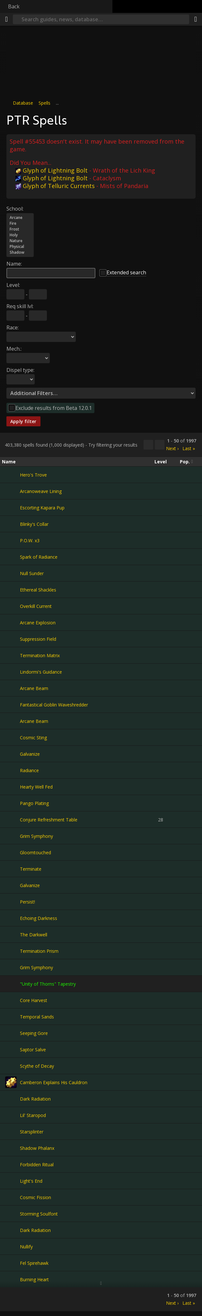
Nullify (26, 1247)
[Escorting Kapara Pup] (11, 507)
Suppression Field (38, 639)
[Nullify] (11, 1246)
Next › (172, 448)
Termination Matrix (40, 655)
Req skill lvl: (19, 306)
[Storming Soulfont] (11, 1213)
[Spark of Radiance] (11, 557)
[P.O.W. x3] (11, 540)
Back (14, 6)
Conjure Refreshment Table (48, 820)
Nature (20, 241)
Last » (188, 448)
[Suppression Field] (11, 639)
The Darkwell (33, 935)
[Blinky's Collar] (11, 524)
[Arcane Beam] (11, 688)
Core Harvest (33, 1000)
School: (14, 208)
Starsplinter (31, 1132)
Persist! (27, 902)
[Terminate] (11, 869)
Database (23, 103)
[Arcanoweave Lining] (11, 491)
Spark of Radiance (38, 557)
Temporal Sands (37, 1017)
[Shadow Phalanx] (11, 1148)
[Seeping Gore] (11, 1033)
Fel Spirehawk (34, 1263)
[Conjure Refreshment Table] (11, 819)
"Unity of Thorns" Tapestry (48, 984)
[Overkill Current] (11, 606)
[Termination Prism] (11, 951)
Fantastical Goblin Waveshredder (54, 705)
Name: (14, 263)
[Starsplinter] (11, 1131)
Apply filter (23, 421)
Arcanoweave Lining (41, 491)
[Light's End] (11, 1181)
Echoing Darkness (38, 918)
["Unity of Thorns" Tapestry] (11, 984)
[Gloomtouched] (11, 852)
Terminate (30, 869)
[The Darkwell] (11, 934)
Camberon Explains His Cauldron (53, 1082)
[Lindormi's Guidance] (11, 672)
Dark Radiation (35, 1099)
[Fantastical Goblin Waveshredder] (11, 704)
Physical (20, 247)
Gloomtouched (35, 852)
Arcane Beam (34, 688)
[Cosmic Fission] (11, 1197)
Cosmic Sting (33, 737)
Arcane (20, 218)
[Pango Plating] (11, 803)
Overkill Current (36, 606)
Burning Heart (34, 1279)
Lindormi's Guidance (41, 672)
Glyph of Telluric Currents (55, 186)
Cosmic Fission (35, 1197)
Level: (13, 285)
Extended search (126, 272)
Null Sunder (32, 573)
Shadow (20, 252)
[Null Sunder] (11, 573)
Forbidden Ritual (37, 1164)
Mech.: (14, 348)
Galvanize (30, 754)
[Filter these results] (159, 445)
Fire (20, 223)
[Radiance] (11, 770)
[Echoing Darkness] (11, 918)
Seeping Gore (34, 1033)
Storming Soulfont (39, 1214)
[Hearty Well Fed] (11, 787)
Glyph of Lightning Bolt (51, 170)
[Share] (195, 19)
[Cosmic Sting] (11, 737)
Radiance (29, 770)
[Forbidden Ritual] (11, 1164)
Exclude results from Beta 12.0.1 (53, 408)
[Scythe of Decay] (11, 1066)
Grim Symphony (36, 836)
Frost (20, 229)
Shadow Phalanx (37, 1148)
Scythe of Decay (37, 1066)
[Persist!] (11, 901)
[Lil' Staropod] (11, 1115)
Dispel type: (20, 370)
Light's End (31, 1181)
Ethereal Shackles (38, 590)
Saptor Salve (33, 1049)
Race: (12, 327)
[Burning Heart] (11, 1279)
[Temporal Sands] (11, 1016)
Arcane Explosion (38, 623)
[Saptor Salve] (11, 1049)
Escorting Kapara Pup (42, 508)
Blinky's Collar (34, 524)
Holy (20, 235)
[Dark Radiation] (11, 1099)
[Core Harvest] (11, 1000)
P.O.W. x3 (30, 540)
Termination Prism (39, 951)
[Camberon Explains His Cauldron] (11, 1082)
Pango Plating (34, 803)
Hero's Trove (33, 475)
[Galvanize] (11, 754)
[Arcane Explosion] (11, 622)
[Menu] (6, 19)
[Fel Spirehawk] (11, 1263)
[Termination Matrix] (11, 655)
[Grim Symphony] (11, 836)
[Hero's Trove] (11, 475)
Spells (44, 103)
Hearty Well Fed (36, 787)
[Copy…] (148, 445)
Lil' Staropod (33, 1115)
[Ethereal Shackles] (11, 589)
